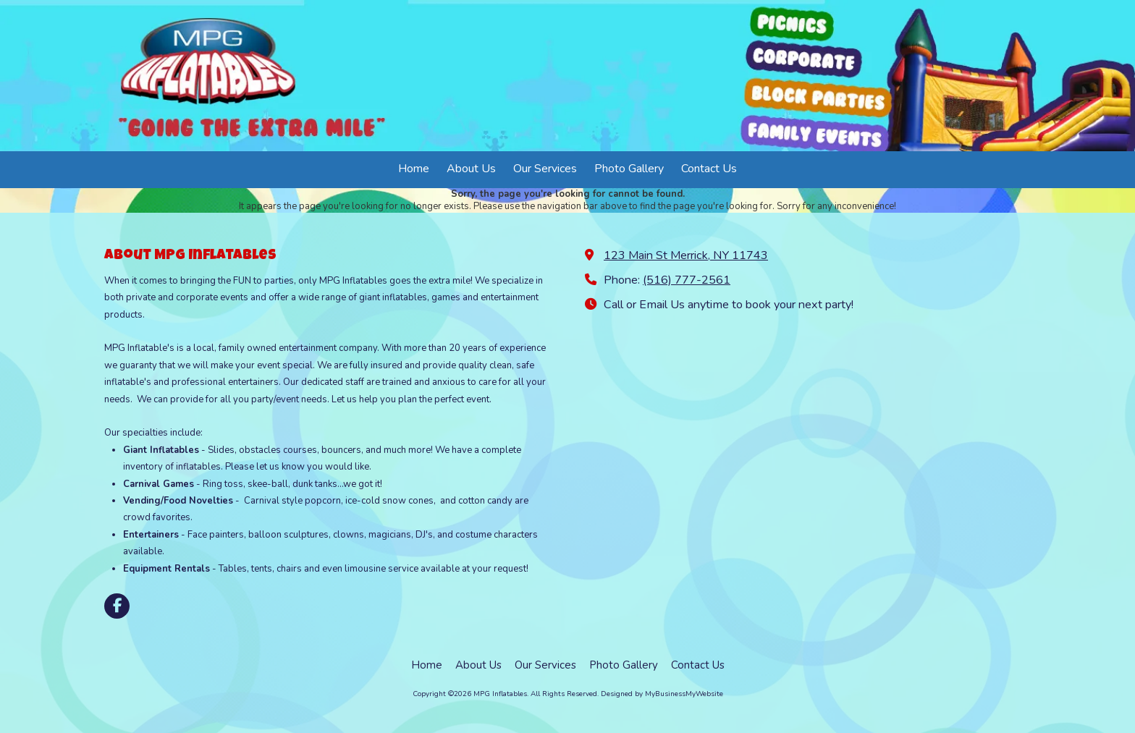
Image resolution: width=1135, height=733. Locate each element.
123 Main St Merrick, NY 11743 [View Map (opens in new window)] (686, 255)
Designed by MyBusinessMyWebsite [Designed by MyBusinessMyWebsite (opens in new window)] (662, 694)
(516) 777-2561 (686, 280)
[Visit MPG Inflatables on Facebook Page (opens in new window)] (117, 606)
